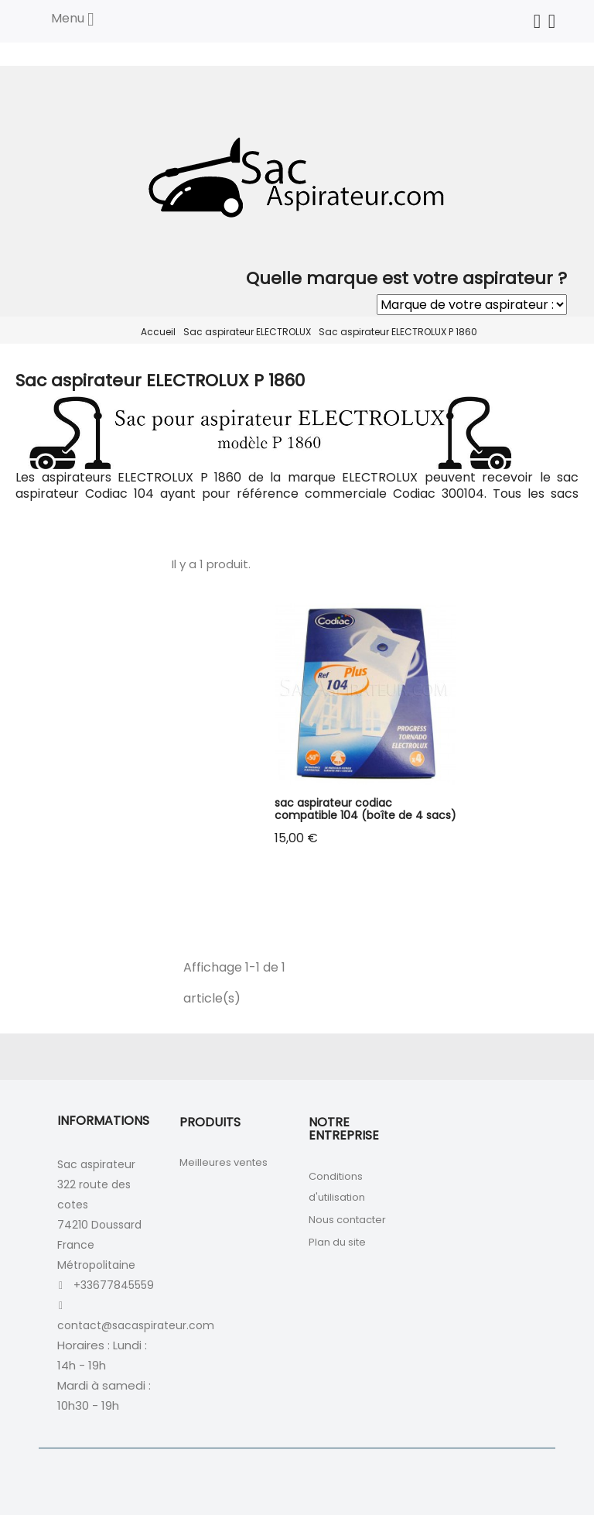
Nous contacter (347, 1219)
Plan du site (337, 1242)
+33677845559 (113, 1285)
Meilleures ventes (223, 1162)
